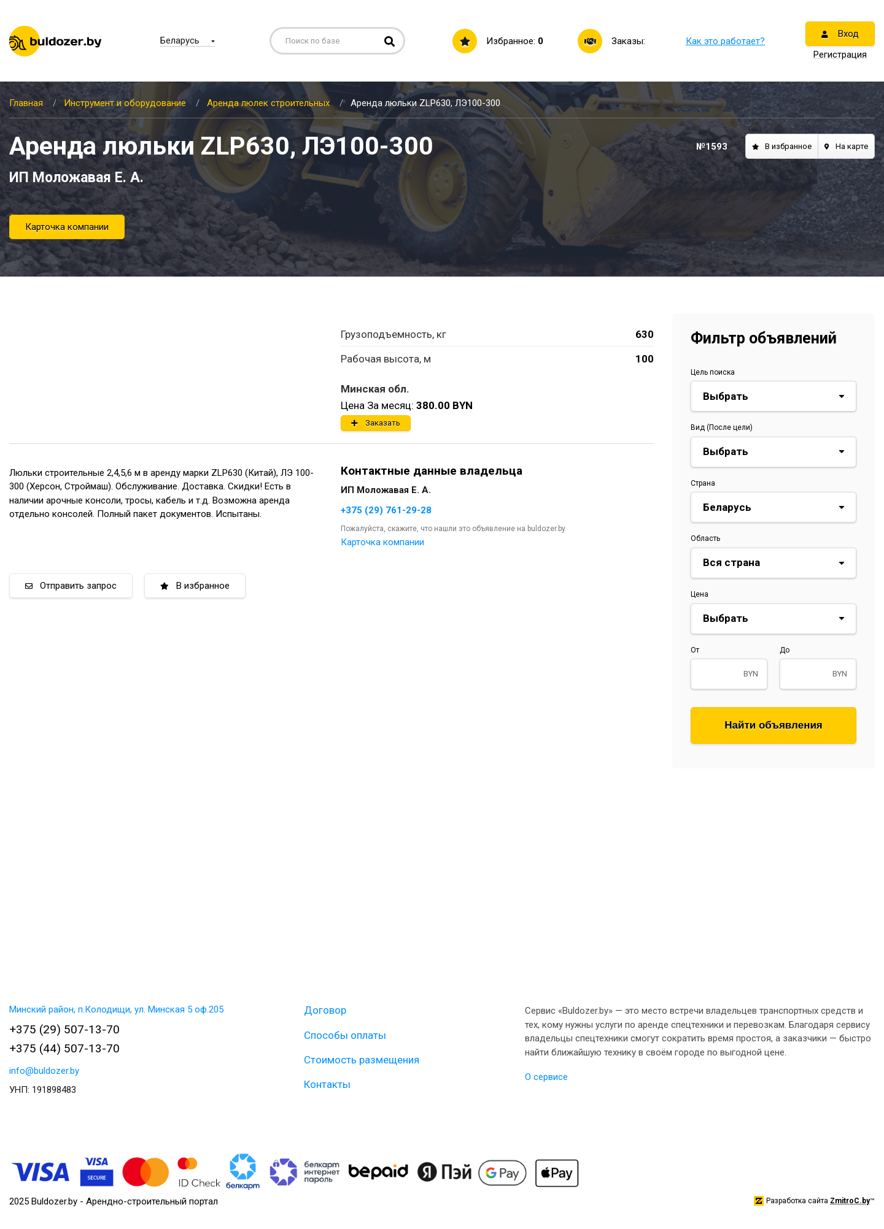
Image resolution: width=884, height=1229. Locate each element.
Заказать (375, 422)
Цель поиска (713, 372)
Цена (699, 594)
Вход (840, 33)
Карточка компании (67, 226)
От (695, 650)
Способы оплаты (345, 1035)
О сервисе (546, 1076)
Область (705, 538)
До (784, 650)
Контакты (327, 1084)
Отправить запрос (71, 585)
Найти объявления (773, 725)
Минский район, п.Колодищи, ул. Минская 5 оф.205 (116, 1009)
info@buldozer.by (44, 1070)
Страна (703, 483)
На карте (846, 146)
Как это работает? (725, 41)
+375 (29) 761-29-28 (386, 510)
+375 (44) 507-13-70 (64, 1048)
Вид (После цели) (722, 427)
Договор (325, 1010)
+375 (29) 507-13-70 (64, 1029)
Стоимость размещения (361, 1060)
